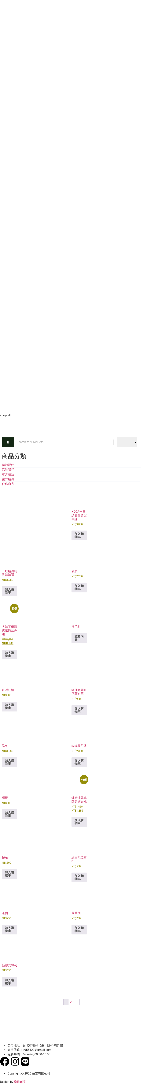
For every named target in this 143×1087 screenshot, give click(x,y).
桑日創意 (20, 1082)
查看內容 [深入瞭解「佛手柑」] (79, 638)
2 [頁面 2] (71, 1002)
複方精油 (8, 479)
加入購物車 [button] (79, 535)
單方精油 (8, 474)
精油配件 (8, 465)
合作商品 (8, 484)
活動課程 (8, 469)
